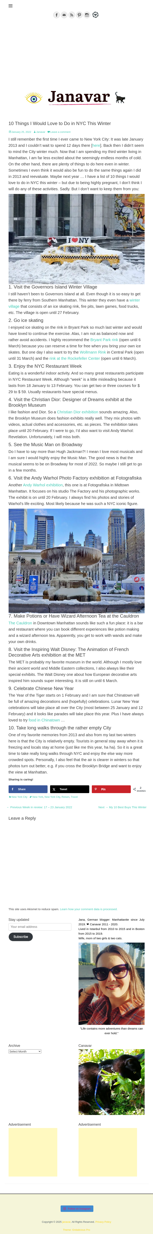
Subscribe (20, 937)
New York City (19, 796)
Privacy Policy (103, 1221)
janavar (66, 1221)
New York (37, 796)
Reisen (65, 796)
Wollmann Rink (93, 352)
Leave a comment (60, 131)
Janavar (40, 131)
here (96, 145)
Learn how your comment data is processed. (89, 909)
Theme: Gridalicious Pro (76, 1229)
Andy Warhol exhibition (43, 485)
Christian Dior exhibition (77, 412)
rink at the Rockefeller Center (75, 358)
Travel (74, 796)
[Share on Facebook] (28, 789)
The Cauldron (20, 623)
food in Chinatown (44, 720)
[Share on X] (69, 789)
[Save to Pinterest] (111, 789)
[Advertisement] (76, 52)
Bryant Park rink (104, 340)
